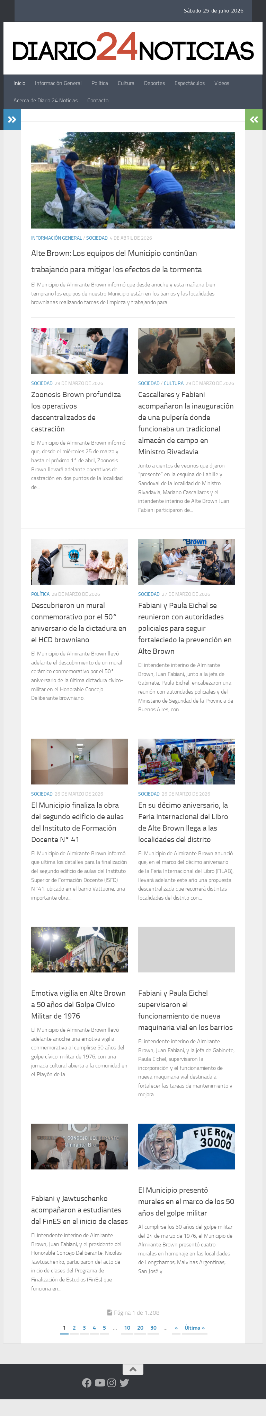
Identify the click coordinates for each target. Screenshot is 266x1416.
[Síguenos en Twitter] (124, 1400)
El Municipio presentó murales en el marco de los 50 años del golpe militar (186, 1218)
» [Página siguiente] (176, 1344)
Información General (58, 83)
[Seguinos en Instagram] (112, 1400)
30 (153, 1344)
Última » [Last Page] (195, 1344)
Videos (221, 83)
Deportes (154, 83)
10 (127, 1344)
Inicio (19, 83)
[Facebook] (87, 1400)
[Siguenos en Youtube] (99, 1400)
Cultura (126, 83)
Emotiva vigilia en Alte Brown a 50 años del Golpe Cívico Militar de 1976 (78, 1021)
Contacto (97, 100)
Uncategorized (156, 998)
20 (140, 1344)
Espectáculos (190, 83)
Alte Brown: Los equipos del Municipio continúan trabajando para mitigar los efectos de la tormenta (119, 268)
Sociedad (97, 238)
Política (99, 83)
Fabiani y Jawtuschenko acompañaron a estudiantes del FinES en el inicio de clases (79, 1227)
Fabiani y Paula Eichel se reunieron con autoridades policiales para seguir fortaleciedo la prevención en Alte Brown (185, 645)
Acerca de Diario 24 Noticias (46, 100)
